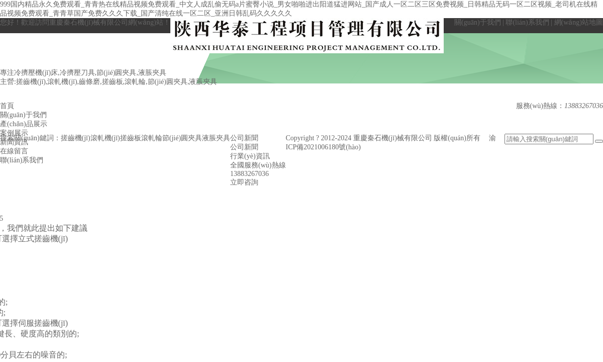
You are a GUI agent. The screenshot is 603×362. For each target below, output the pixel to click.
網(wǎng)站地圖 (578, 22)
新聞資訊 (14, 142)
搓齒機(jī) (75, 138)
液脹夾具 (216, 138)
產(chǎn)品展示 (23, 124)
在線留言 (14, 151)
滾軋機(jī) (105, 138)
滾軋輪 (151, 138)
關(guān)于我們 (477, 22)
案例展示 (14, 133)
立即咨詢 (244, 182)
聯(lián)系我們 (527, 22)
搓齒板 (130, 138)
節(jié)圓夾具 (182, 138)
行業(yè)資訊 (250, 156)
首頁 (7, 106)
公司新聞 (244, 147)
